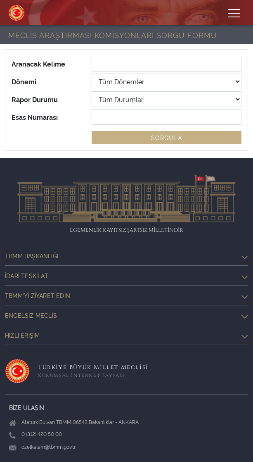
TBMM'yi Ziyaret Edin (126, 295)
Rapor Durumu (35, 99)
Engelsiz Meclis (126, 315)
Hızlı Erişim (126, 335)
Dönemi (24, 81)
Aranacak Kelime (38, 63)
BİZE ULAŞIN (26, 407)
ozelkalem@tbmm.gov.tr (48, 446)
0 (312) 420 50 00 (41, 433)
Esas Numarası (35, 116)
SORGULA (166, 137)
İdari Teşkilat (126, 275)
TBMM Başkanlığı (126, 256)
